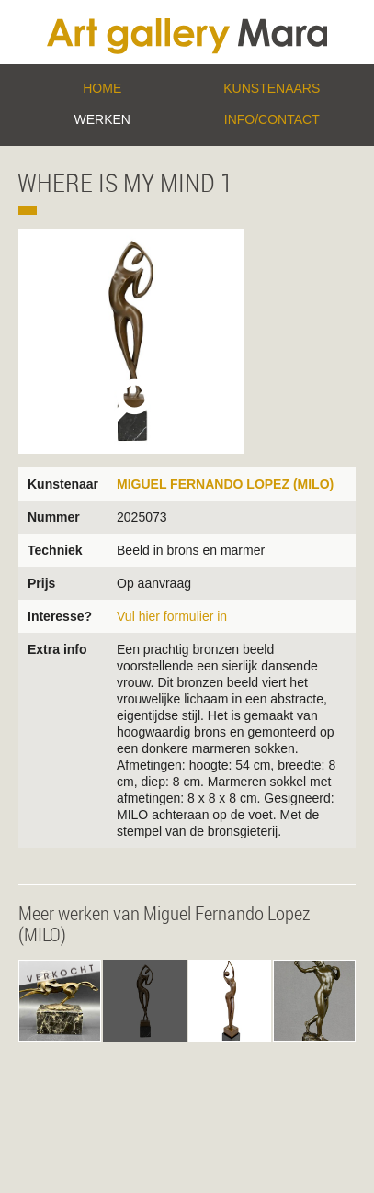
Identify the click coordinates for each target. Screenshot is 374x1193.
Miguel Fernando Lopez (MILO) (225, 484)
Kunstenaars (271, 88)
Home (102, 88)
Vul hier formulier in (172, 616)
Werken (102, 119)
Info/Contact (272, 119)
